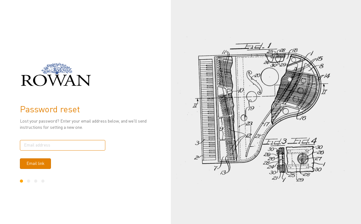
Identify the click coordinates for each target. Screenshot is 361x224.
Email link (35, 163)
